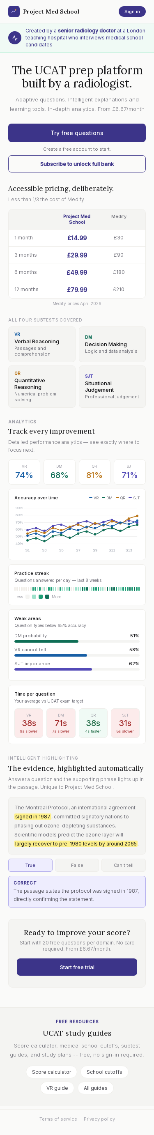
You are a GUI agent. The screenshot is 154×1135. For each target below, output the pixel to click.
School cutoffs (104, 1072)
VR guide (57, 1088)
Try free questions (77, 132)
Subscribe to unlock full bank (77, 164)
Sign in (132, 11)
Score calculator (51, 1072)
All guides (96, 1088)
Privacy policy (99, 1119)
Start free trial (77, 967)
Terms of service (58, 1119)
